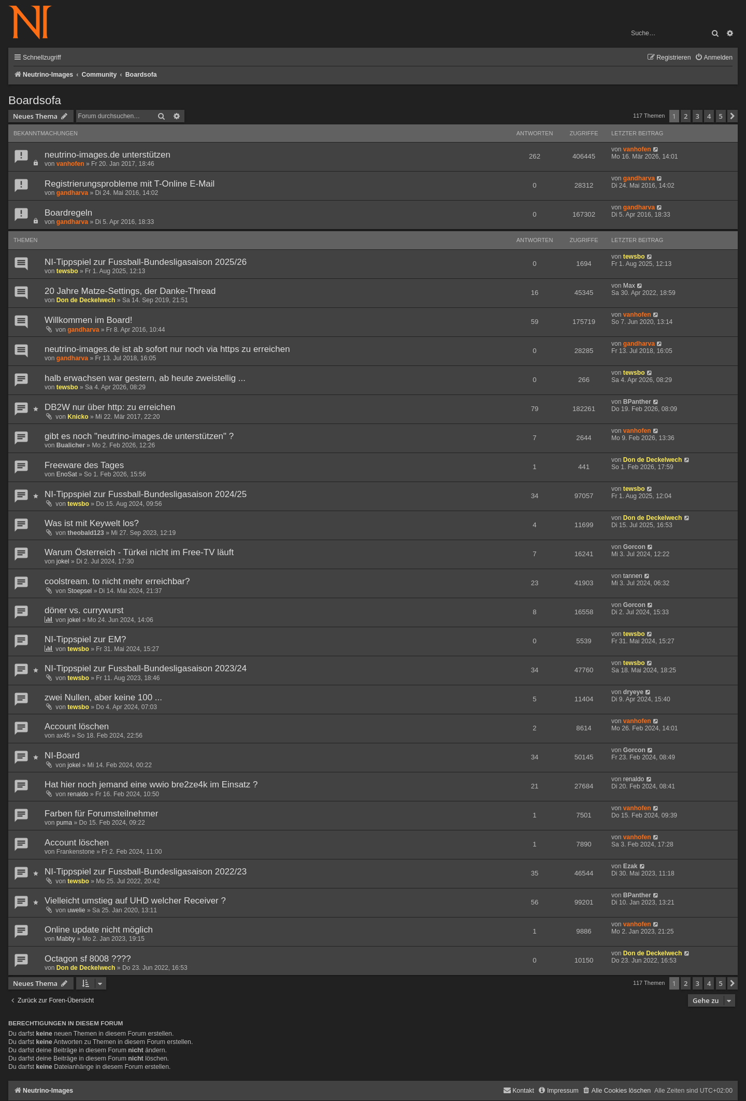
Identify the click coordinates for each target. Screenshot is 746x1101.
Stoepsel (79, 591)
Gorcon (634, 546)
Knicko (77, 416)
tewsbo (67, 271)
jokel (62, 561)
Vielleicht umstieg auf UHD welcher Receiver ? (135, 901)
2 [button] (685, 116)
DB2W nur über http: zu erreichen (110, 407)
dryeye (633, 692)
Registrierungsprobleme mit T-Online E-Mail (129, 184)
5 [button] (721, 116)
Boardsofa (34, 100)
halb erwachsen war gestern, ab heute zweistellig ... (145, 378)
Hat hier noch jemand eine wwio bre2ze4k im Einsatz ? (151, 784)
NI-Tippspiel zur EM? (85, 639)
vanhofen (70, 163)
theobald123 (85, 533)
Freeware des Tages (84, 465)
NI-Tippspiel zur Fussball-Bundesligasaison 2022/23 (146, 872)
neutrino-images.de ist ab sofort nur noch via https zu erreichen (167, 349)
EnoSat (66, 474)
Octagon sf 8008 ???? (88, 959)
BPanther (637, 401)
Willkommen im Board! (88, 320)
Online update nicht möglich (99, 930)
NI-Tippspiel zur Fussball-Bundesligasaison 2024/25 (146, 494)
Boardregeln (68, 213)
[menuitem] (714, 58)
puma (64, 822)
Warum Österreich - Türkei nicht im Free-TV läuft (139, 552)
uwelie (76, 910)
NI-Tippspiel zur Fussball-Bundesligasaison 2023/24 (146, 668)
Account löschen (77, 726)
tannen (632, 576)
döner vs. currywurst (84, 610)
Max (629, 285)
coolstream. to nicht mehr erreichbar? (117, 581)
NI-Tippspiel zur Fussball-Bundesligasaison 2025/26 (146, 262)
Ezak (630, 866)
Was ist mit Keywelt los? (92, 523)
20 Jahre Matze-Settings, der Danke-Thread (130, 291)
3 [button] (697, 116)
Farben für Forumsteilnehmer (101, 813)
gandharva (72, 192)
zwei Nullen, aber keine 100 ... (103, 697)
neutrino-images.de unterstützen (107, 155)
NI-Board (62, 755)
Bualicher (70, 445)
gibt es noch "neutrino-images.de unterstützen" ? (139, 436)
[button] (732, 116)
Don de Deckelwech (86, 300)
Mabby (65, 938)
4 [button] (709, 116)
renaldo (77, 794)
